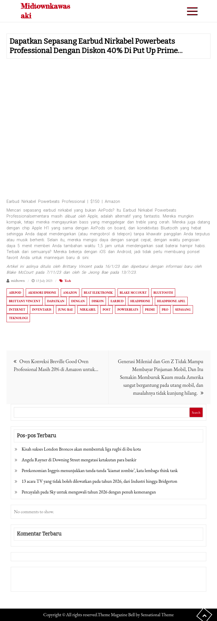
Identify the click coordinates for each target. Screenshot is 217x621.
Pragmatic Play (29, 583)
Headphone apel (171, 301)
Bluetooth (163, 293)
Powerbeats (127, 309)
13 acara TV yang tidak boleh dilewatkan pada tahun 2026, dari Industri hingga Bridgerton (99, 481)
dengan (78, 301)
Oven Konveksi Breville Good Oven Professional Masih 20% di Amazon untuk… (56, 365)
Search (196, 412)
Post (106, 309)
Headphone (140, 301)
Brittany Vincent (24, 301)
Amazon (70, 293)
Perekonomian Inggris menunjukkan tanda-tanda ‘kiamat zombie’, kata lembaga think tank (99, 470)
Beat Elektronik (98, 293)
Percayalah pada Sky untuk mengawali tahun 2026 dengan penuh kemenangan (88, 492)
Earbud (116, 301)
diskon (98, 301)
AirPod (15, 293)
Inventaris (41, 309)
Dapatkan (55, 301)
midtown (18, 280)
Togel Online (57, 583)
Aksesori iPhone (42, 293)
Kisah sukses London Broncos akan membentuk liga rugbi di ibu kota (81, 449)
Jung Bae (65, 309)
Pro (165, 309)
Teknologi (18, 318)
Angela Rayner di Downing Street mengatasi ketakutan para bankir (78, 460)
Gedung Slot (26, 575)
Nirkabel (88, 309)
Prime (150, 309)
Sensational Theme (157, 615)
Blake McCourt (133, 293)
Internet (17, 309)
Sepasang (183, 309)
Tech (67, 280)
